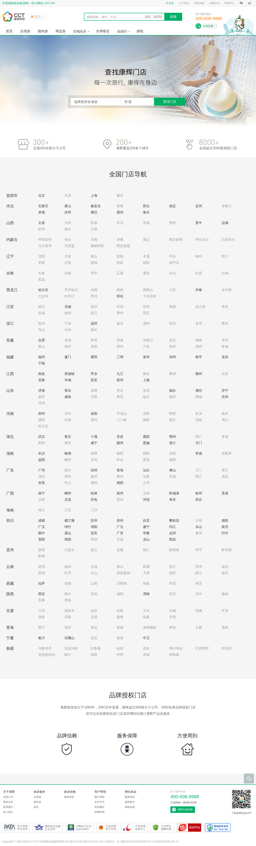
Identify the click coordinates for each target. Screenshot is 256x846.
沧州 (67, 212)
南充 (225, 527)
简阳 (67, 539)
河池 (146, 499)
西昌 (172, 539)
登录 (171, 3)
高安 (94, 380)
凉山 (146, 539)
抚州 (120, 380)
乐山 (198, 527)
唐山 (67, 206)
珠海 (120, 470)
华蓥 (146, 533)
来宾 (172, 499)
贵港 (225, 493)
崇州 (120, 520)
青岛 (67, 390)
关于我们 (184, 3)
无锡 (67, 306)
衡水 (146, 212)
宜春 (41, 380)
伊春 (198, 290)
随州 (120, 443)
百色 (94, 499)
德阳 (225, 520)
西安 (41, 594)
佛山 (172, 470)
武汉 (41, 436)
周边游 (60, 31)
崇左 (198, 499)
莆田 (94, 357)
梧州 (120, 493)
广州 (41, 470)
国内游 (43, 31)
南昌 (41, 374)
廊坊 (94, 212)
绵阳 (94, 527)
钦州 (198, 493)
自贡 (146, 520)
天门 (198, 443)
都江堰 (69, 520)
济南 (41, 390)
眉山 (67, 533)
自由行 (122, 31)
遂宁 (146, 527)
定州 (198, 206)
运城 (225, 223)
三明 (120, 357)
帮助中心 (230, 3)
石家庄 (43, 206)
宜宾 (94, 533)
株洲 (67, 453)
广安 (120, 533)
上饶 (146, 380)
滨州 (225, 397)
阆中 (41, 533)
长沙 (41, 453)
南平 (198, 357)
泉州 (146, 357)
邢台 (146, 206)
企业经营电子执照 (107, 828)
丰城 (67, 380)
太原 (41, 223)
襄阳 (146, 436)
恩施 (146, 443)
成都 (41, 520)
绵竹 (67, 527)
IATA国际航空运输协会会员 (47, 828)
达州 (172, 533)
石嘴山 (69, 638)
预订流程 (99, 796)
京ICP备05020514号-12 (165, 841)
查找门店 (169, 101)
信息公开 (8, 796)
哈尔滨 (43, 290)
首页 (9, 31)
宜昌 (120, 436)
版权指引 (130, 802)
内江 (172, 527)
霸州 (120, 212)
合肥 (41, 340)
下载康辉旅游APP (241, 802)
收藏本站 (214, 3)
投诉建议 (99, 807)
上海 (94, 195)
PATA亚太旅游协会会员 (16, 828)
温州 (94, 323)
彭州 (94, 520)
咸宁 (94, 443)
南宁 (41, 493)
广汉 (41, 527)
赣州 (198, 374)
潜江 (172, 443)
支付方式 (99, 802)
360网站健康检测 (162, 828)
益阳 (41, 459)
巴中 (225, 533)
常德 (198, 453)
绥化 (120, 296)
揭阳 (120, 483)
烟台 (172, 390)
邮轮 (140, 31)
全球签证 (103, 31)
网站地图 (199, 3)
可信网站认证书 (189, 828)
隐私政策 (130, 807)
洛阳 (94, 413)
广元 (120, 527)
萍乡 (94, 374)
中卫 (146, 638)
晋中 (198, 223)
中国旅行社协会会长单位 (79, 828)
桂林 (94, 493)
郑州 (41, 413)
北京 (41, 195)
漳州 (172, 357)
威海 (67, 397)
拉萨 (41, 583)
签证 (36, 807)
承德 (41, 212)
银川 (41, 638)
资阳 (41, 539)
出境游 (25, 31)
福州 (41, 357)
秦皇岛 (96, 206)
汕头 (146, 470)
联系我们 (8, 807)
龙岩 (225, 357)
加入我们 (8, 812)
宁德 (41, 363)
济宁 (225, 390)
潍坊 (198, 390)
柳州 (67, 493)
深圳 (94, 470)
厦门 (67, 357)
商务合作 (8, 802)
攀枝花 (174, 520)
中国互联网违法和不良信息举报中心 (134, 828)
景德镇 (69, 374)
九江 (120, 374)
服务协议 (130, 796)
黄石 (67, 436)
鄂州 (172, 436)
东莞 (41, 483)
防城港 (174, 493)
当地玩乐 (79, 31)
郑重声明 (99, 812)
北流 (67, 499)
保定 (172, 206)
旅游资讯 (69, 796)
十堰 (94, 436)
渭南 (146, 594)
